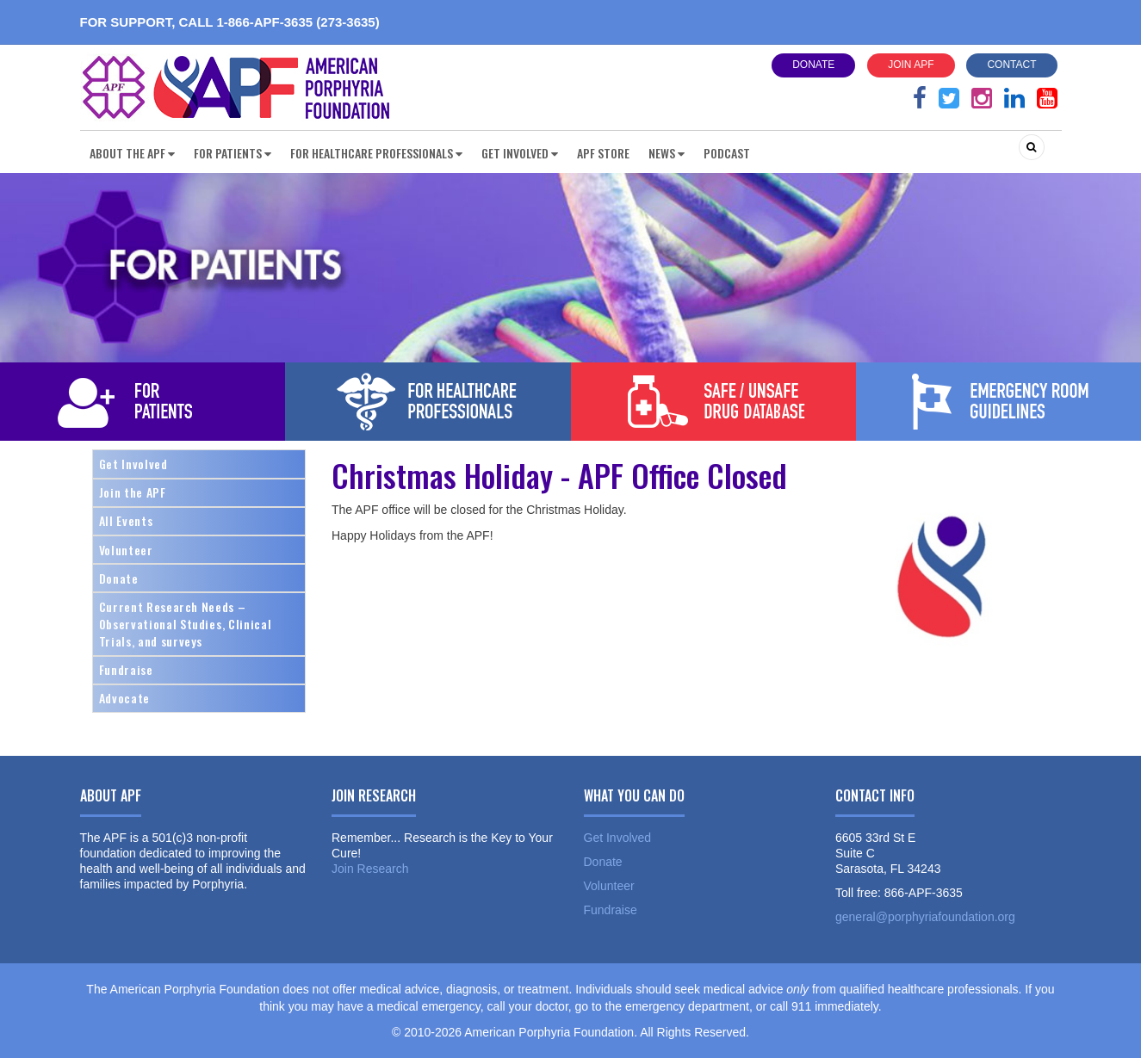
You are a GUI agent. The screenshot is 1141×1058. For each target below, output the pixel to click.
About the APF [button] (132, 153)
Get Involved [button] (519, 153)
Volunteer (126, 550)
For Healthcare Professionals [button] (376, 153)
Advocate (124, 698)
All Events (126, 520)
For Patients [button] (232, 153)
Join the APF (132, 492)
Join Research (370, 868)
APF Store (603, 153)
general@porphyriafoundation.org (925, 917)
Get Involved (133, 464)
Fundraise (126, 669)
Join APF (910, 65)
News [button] (666, 153)
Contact (1011, 65)
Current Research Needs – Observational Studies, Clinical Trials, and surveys (185, 623)
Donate (813, 65)
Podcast (727, 153)
